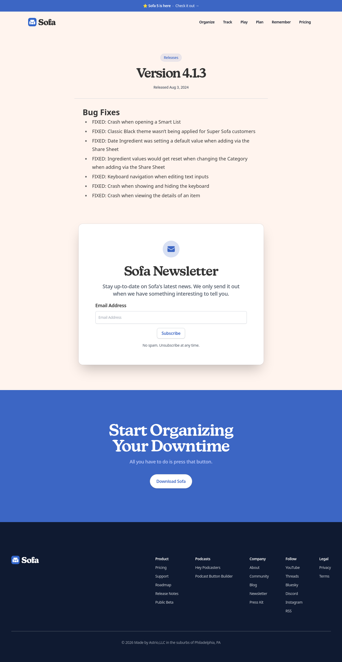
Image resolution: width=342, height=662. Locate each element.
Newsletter (258, 593)
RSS (288, 610)
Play (244, 21)
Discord (291, 593)
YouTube (292, 567)
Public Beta (164, 602)
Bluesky (291, 584)
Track (227, 21)
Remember (281, 21)
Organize (207, 21)
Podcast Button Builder (214, 576)
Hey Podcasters (207, 567)
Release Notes (166, 593)
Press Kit (256, 602)
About (254, 567)
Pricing (305, 21)
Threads (292, 576)
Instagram (293, 602)
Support (162, 576)
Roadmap (163, 584)
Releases (171, 57)
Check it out (171, 5)
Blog (253, 584)
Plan (259, 21)
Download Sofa (171, 481)
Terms (324, 576)
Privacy (325, 567)
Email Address (110, 305)
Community (259, 576)
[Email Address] (171, 317)
